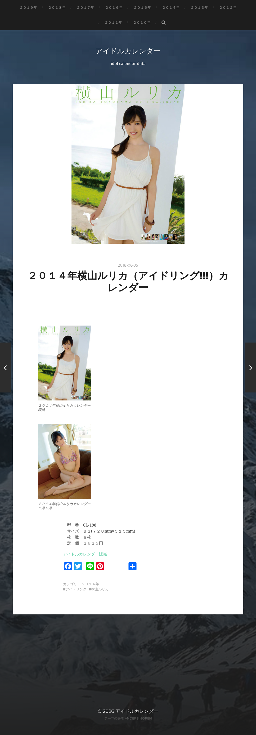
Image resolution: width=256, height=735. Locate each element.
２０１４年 (171, 7)
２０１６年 (113, 7)
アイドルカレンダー (128, 51)
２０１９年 (28, 7)
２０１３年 (199, 7)
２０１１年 (113, 22)
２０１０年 (141, 22)
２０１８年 (57, 7)
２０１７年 (85, 7)
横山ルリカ (100, 589)
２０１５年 (142, 7)
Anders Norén (138, 718)
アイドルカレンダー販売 (85, 554)
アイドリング (76, 589)
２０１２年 (227, 7)
